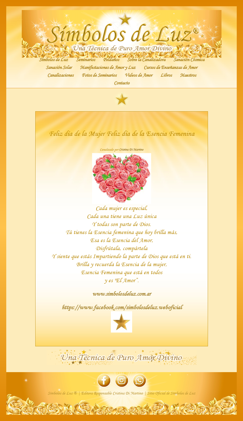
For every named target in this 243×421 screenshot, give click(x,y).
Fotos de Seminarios (99, 75)
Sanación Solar (59, 67)
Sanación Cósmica (188, 59)
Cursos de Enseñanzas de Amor (170, 67)
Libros (166, 75)
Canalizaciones (60, 75)
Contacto (121, 82)
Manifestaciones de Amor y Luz (107, 67)
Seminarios (85, 59)
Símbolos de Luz (53, 59)
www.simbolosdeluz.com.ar (121, 293)
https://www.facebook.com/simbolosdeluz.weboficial (122, 307)
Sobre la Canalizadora (146, 59)
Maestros (188, 75)
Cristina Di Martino (131, 150)
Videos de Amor (138, 75)
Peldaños (111, 59)
